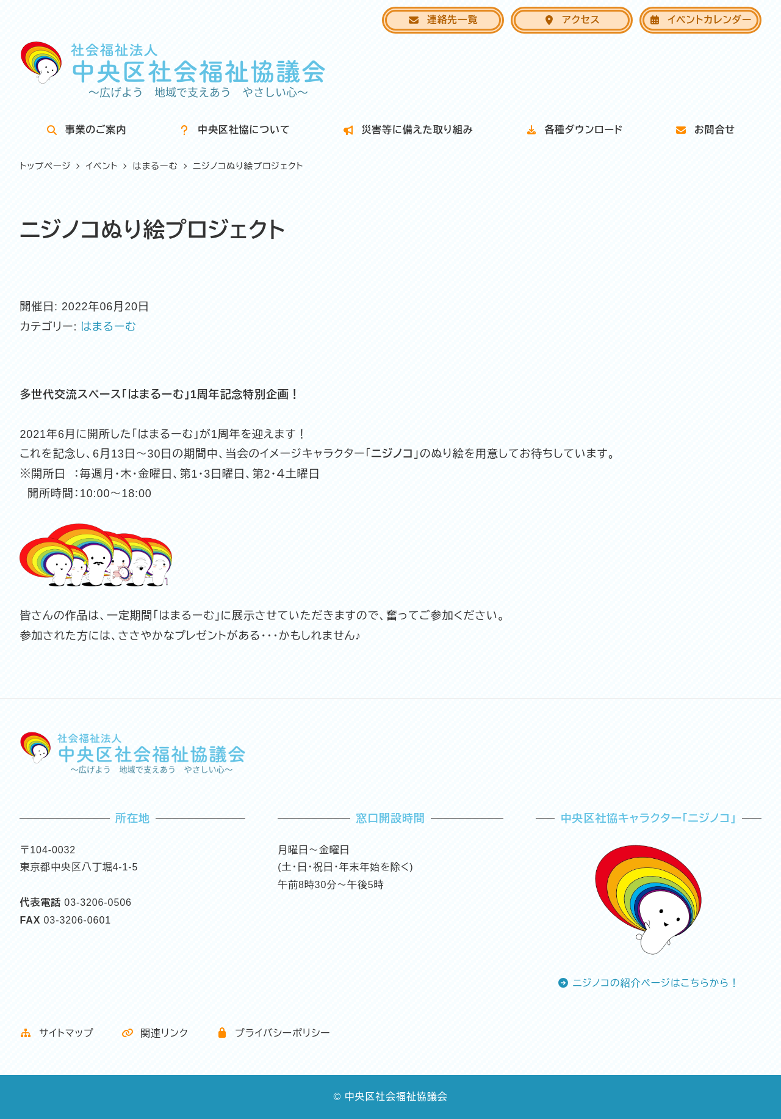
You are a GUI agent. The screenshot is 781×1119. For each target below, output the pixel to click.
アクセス (571, 20)
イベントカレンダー (700, 20)
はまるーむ (108, 327)
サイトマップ (56, 1033)
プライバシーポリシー (273, 1033)
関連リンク (155, 1033)
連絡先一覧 (443, 20)
